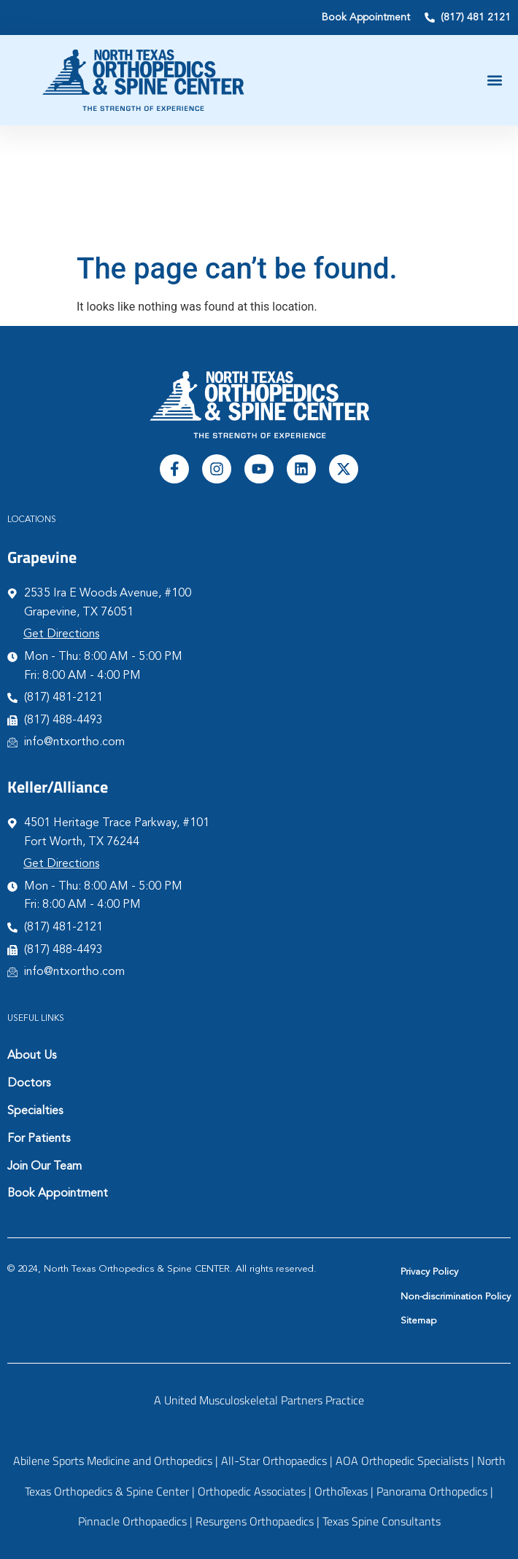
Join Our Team (44, 1167)
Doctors (28, 1083)
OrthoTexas (341, 1491)
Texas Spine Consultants (381, 1521)
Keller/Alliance (57, 786)
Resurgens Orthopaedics (255, 1521)
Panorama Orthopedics (431, 1491)
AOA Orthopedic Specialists (402, 1460)
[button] (495, 81)
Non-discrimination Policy (456, 1297)
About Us (31, 1056)
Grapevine (42, 557)
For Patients (38, 1139)
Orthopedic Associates (252, 1491)
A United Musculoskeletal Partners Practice (259, 1400)
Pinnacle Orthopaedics (132, 1521)
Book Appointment (57, 1194)
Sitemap (418, 1321)
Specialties (35, 1111)
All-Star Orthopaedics (274, 1460)
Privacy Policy (429, 1272)
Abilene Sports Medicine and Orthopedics (112, 1460)
